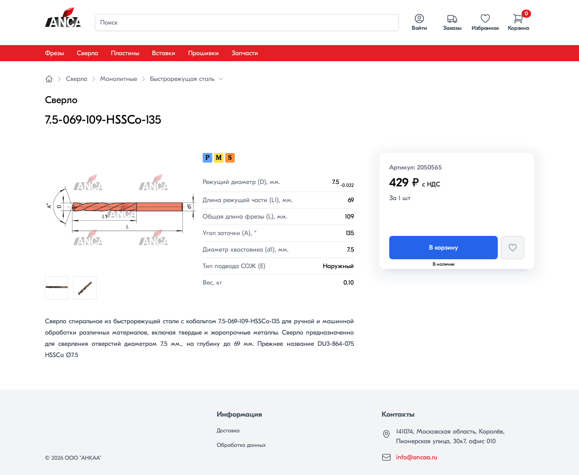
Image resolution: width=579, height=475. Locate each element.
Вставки (163, 53)
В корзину (443, 247)
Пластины (125, 53)
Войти (419, 22)
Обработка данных (241, 445)
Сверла (87, 53)
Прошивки (203, 53)
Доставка (228, 430)
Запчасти (245, 53)
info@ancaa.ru (416, 457)
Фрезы (54, 53)
